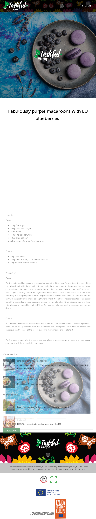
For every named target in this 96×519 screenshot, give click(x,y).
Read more (12, 434)
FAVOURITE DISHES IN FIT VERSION (31, 391)
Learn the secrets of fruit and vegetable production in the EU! (45, 418)
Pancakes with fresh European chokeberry (36, 395)
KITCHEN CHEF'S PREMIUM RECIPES (32, 372)
